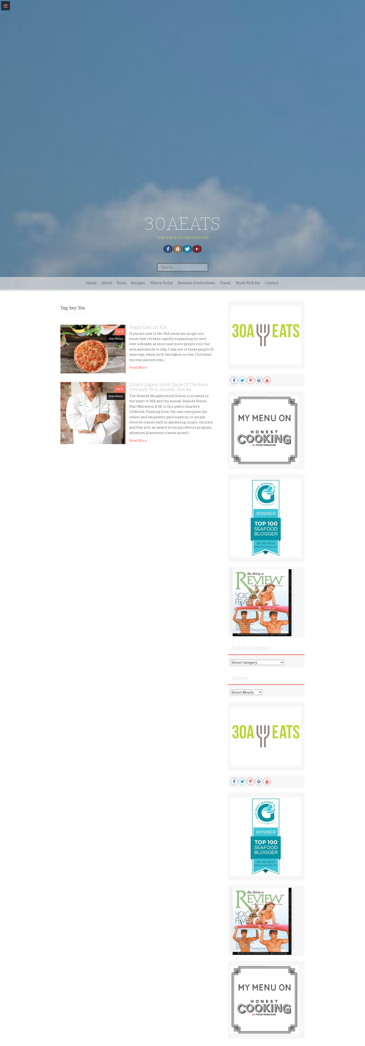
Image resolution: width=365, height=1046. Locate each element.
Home (91, 283)
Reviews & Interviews (196, 283)
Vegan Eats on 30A (148, 327)
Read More (138, 367)
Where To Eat (161, 283)
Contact (272, 283)
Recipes (138, 283)
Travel (225, 283)
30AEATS (182, 223)
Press (121, 283)
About (106, 283)
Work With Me (247, 283)
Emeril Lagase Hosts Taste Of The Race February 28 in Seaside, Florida (168, 387)
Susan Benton (116, 338)
